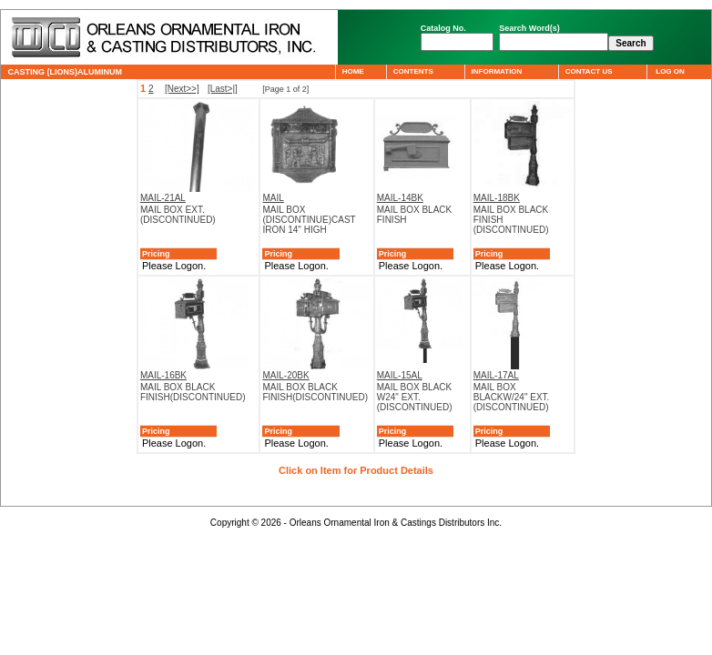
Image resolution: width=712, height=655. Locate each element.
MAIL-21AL (163, 198)
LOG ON (668, 71)
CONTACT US (588, 71)
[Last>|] (223, 89)
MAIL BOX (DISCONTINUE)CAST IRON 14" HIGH (308, 220)
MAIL (272, 198)
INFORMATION (496, 71)
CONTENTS (413, 71)
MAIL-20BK (285, 375)
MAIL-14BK (400, 198)
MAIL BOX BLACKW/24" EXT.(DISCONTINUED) (511, 397)
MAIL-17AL (496, 375)
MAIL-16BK (163, 375)
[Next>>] (182, 89)
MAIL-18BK (496, 198)
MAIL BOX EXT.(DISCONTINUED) (178, 215)
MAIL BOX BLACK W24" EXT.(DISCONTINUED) (415, 397)
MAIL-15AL (399, 375)
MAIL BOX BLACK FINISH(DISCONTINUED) (193, 392)
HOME (353, 71)
